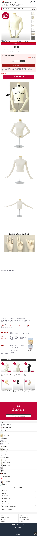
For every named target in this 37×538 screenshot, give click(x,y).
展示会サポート (5, 493)
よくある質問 (5, 495)
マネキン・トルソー (8, 4)
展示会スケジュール (23, 517)
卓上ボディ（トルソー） (21, 4)
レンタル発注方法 (6, 503)
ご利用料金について (6, 498)
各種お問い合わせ (4, 515)
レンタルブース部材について (8, 509)
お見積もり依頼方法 (23, 515)
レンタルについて (6, 490)
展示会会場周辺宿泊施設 (24, 519)
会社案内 (3, 521)
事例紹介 (4, 501)
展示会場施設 (3, 519)
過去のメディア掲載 (5, 517)
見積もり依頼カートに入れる (18, 65)
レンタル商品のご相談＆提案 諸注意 (9, 506)
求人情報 (21, 521)
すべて (2, 4)
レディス (15, 4)
